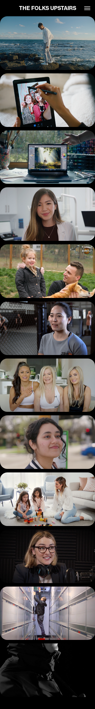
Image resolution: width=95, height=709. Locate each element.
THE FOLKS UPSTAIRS (47, 8)
